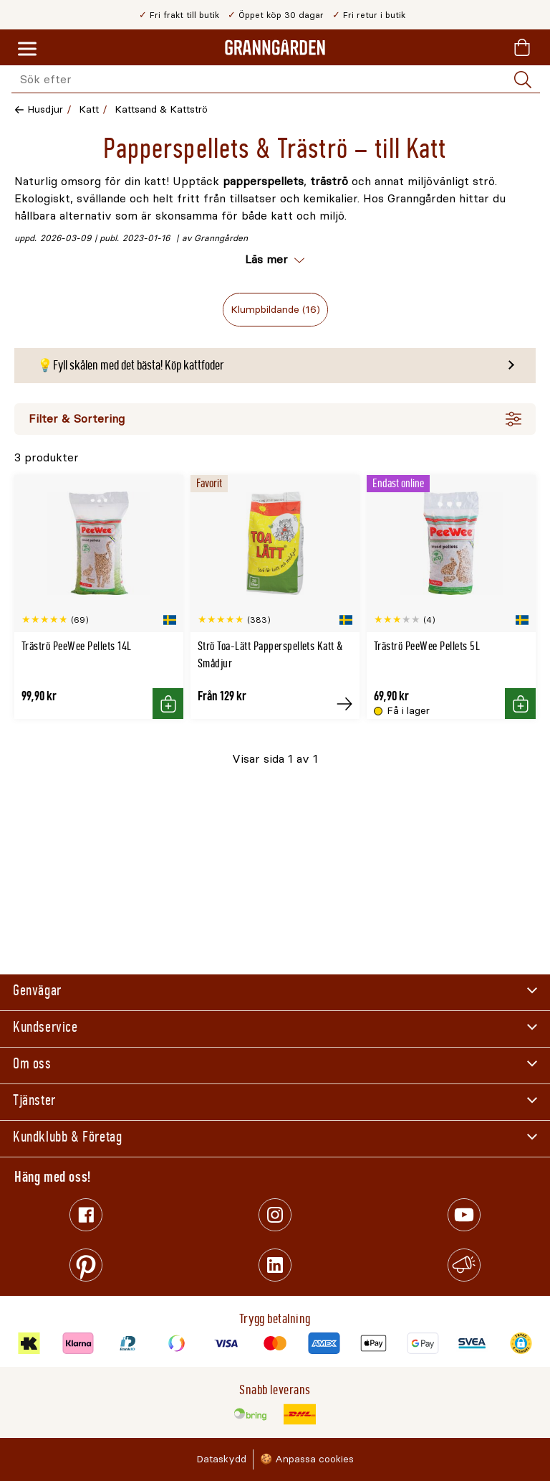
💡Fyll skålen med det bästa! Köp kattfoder (130, 365)
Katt (89, 109)
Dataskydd (221, 1459)
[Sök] (523, 79)
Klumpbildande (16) (275, 310)
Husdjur (45, 109)
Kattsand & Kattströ (161, 109)
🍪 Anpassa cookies (307, 1459)
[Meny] (27, 49)
